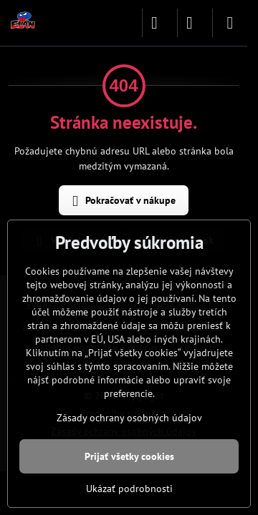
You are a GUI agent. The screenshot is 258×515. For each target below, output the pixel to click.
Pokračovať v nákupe (121, 201)
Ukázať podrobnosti (129, 488)
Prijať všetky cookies (129, 456)
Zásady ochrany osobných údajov (129, 417)
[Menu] (230, 23)
